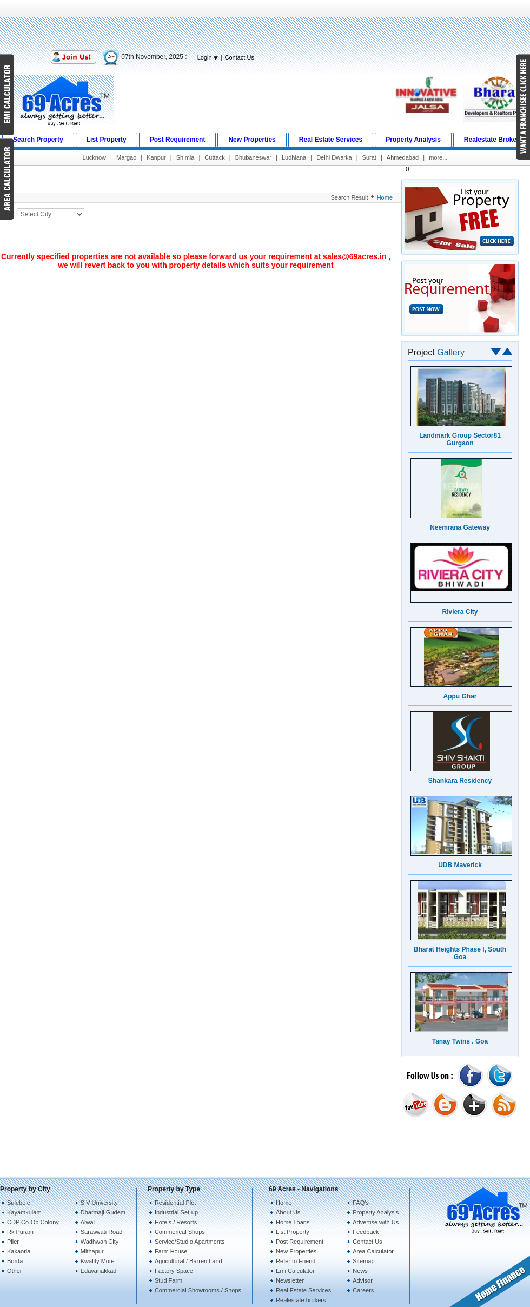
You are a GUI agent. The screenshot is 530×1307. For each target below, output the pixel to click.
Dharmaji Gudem (103, 1212)
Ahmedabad (403, 157)
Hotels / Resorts (176, 1222)
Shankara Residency (460, 780)
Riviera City (460, 612)
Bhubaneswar (253, 157)
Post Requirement (299, 1241)
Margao (126, 157)
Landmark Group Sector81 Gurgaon (460, 439)
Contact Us (239, 57)
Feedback (366, 1232)
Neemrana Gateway (460, 527)
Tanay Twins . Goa (460, 1041)
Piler (13, 1241)
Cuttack (214, 157)
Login (207, 57)
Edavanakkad (99, 1271)
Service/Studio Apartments (190, 1241)
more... (438, 157)
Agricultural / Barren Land (188, 1261)
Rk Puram (20, 1232)
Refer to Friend (295, 1261)
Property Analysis (376, 1212)
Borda (15, 1261)
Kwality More (98, 1261)
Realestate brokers (301, 1300)
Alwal (88, 1222)
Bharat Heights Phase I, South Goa (460, 953)
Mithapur (92, 1251)
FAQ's (361, 1202)
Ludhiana (294, 157)
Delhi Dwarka (334, 157)
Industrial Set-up (176, 1212)
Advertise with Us (376, 1222)
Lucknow (94, 157)
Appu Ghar (460, 696)
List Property (292, 1232)
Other (14, 1271)
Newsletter (290, 1280)
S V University (99, 1202)
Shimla (185, 157)
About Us (288, 1212)
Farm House (171, 1251)
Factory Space (174, 1271)
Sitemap (363, 1261)
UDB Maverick (460, 865)
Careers (363, 1290)
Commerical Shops (180, 1232)
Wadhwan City (100, 1241)
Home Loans (292, 1222)
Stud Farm (168, 1280)
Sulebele (18, 1202)
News (360, 1271)
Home (385, 197)
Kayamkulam (24, 1212)
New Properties (296, 1251)
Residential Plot (175, 1202)
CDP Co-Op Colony (33, 1222)
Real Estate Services (303, 1290)
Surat (369, 157)
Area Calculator (373, 1251)
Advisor (363, 1280)
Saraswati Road (102, 1232)
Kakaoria (18, 1251)
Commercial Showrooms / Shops (198, 1290)
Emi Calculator (295, 1271)
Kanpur (156, 157)
